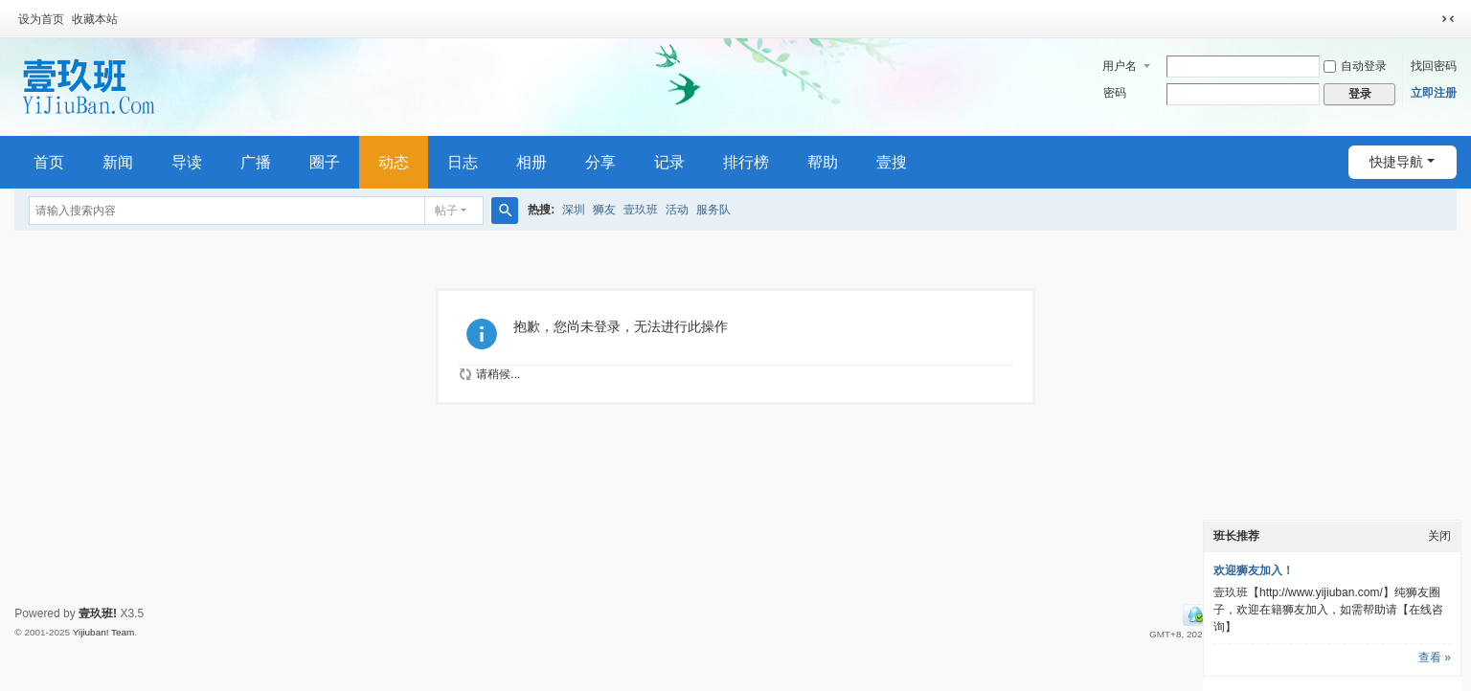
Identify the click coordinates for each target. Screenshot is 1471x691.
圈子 (324, 162)
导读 (186, 162)
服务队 (713, 209)
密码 (1114, 93)
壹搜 (891, 162)
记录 (669, 162)
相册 (531, 162)
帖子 (446, 210)
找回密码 (1434, 66)
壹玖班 (640, 209)
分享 (600, 162)
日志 (462, 162)
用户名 (1119, 66)
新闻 (117, 162)
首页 (49, 162)
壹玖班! (98, 613)
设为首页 (41, 19)
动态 (393, 162)
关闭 (1439, 536)
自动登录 (1355, 66)
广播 (255, 162)
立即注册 (1434, 93)
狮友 (604, 209)
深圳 (573, 209)
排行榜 (746, 162)
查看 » (1434, 657)
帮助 (822, 162)
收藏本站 (95, 19)
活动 (677, 209)
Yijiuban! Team (104, 632)
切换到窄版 (1448, 19)
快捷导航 (1396, 161)
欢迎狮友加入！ (1253, 570)
